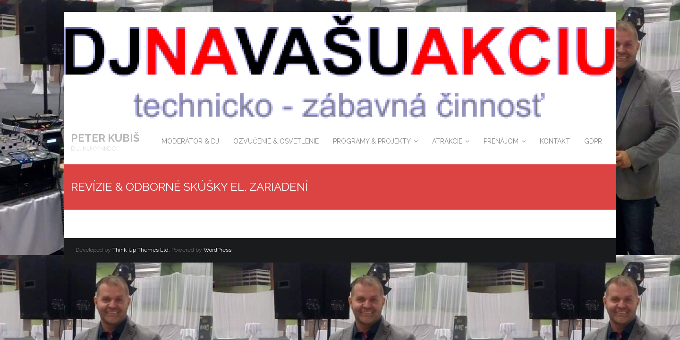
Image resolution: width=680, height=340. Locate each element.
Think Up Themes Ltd (140, 249)
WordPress (217, 249)
